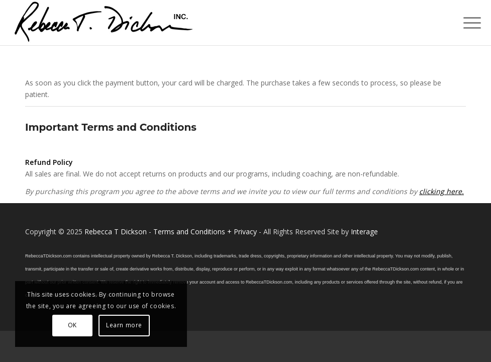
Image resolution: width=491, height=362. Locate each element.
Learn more (124, 325)
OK (72, 325)
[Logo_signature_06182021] (104, 22)
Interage (364, 231)
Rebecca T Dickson (115, 231)
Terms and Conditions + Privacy (205, 231)
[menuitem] (467, 22)
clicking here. (441, 191)
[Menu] (467, 22)
